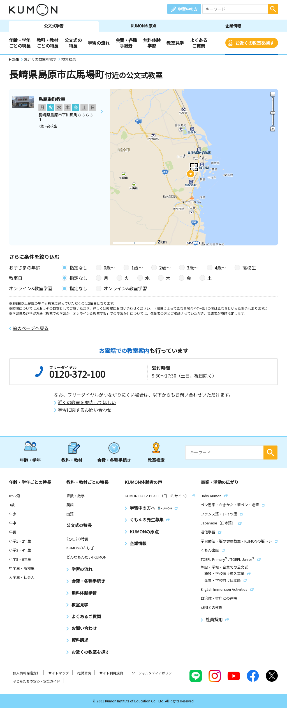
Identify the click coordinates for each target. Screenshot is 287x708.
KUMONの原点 (143, 26)
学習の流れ (98, 42)
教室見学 (175, 42)
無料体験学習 (151, 43)
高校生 (249, 267)
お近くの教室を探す (254, 42)
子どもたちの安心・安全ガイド (36, 681)
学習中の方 (188, 9)
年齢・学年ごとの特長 (20, 43)
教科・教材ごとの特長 (47, 43)
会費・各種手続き (126, 43)
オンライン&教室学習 (125, 288)
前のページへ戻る (30, 328)
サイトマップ (58, 673)
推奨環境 (84, 673)
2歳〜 (165, 267)
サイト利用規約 (111, 673)
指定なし (78, 267)
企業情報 (233, 26)
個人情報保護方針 (26, 673)
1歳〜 (137, 267)
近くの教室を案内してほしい (87, 402)
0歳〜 (109, 267)
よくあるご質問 (198, 43)
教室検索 (156, 460)
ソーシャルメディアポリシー (153, 673)
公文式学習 (54, 26)
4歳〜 (220, 267)
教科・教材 (71, 460)
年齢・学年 (30, 460)
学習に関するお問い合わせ (85, 410)
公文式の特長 (73, 43)
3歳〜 (192, 267)
